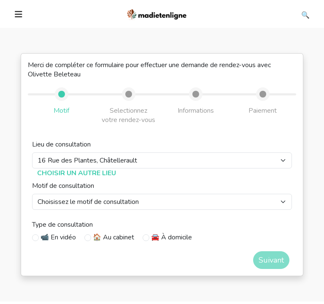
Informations (196, 110)
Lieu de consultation (61, 144)
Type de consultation (62, 224)
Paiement (262, 110)
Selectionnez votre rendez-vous (128, 115)
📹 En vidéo (58, 237)
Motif (61, 110)
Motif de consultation (63, 185)
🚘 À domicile (171, 237)
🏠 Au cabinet (113, 237)
